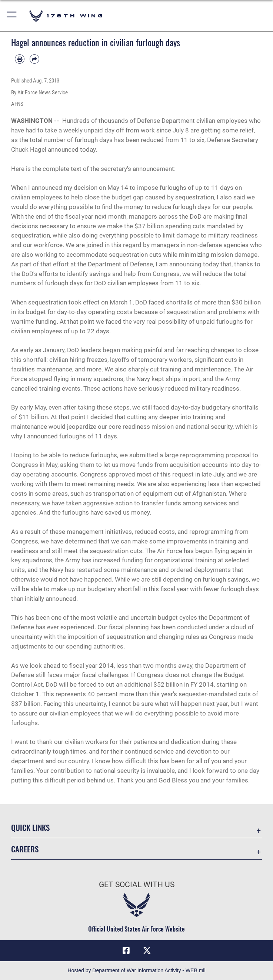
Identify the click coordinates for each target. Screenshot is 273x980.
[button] (12, 15)
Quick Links (30, 827)
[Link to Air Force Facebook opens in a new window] (126, 950)
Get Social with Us (136, 884)
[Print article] (19, 59)
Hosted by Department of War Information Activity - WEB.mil (136, 970)
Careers (25, 849)
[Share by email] (34, 59)
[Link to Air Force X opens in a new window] (146, 950)
